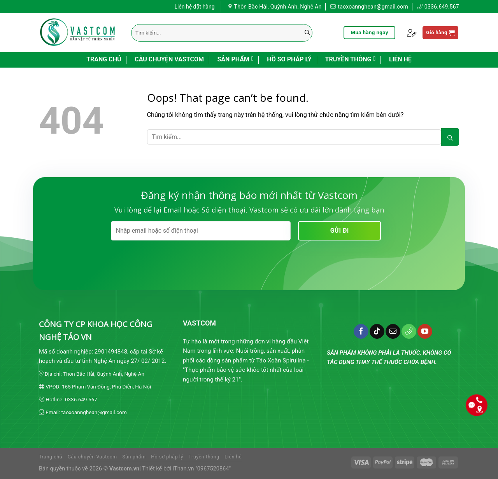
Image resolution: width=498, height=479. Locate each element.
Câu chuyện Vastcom (169, 59)
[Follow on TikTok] (377, 331)
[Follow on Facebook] (361, 331)
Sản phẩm (235, 58)
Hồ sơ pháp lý (289, 59)
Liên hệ (400, 59)
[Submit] (307, 33)
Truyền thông (350, 58)
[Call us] (409, 331)
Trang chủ (103, 59)
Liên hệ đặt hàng (194, 6)
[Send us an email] (393, 331)
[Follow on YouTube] (424, 331)
